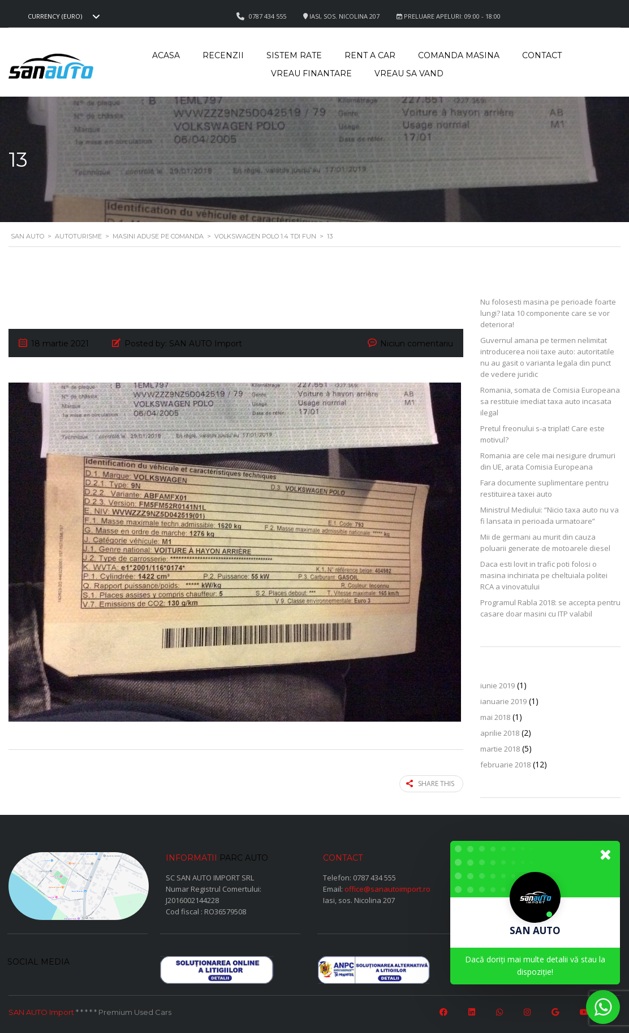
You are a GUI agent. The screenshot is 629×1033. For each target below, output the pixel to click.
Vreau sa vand (408, 73)
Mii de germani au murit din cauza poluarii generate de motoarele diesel (545, 542)
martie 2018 (500, 749)
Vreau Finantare (311, 73)
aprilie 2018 (499, 733)
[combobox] (62, 16)
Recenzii (223, 55)
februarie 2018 (505, 764)
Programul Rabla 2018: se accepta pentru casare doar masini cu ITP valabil (550, 608)
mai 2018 (495, 717)
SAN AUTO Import (41, 1012)
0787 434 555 (374, 877)
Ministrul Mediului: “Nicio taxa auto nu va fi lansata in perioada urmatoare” (549, 515)
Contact (542, 55)
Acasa (166, 55)
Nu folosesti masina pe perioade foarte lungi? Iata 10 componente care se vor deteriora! (548, 313)
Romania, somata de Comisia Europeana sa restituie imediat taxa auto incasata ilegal (550, 401)
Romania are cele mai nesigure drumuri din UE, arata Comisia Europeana (547, 461)
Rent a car (369, 55)
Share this (430, 783)
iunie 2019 (497, 685)
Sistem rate (294, 55)
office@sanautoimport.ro (387, 888)
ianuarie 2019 (503, 701)
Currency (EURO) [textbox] (55, 16)
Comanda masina (458, 55)
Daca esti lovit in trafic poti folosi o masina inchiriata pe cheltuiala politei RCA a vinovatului (544, 575)
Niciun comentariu (416, 343)
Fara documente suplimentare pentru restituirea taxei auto (544, 488)
